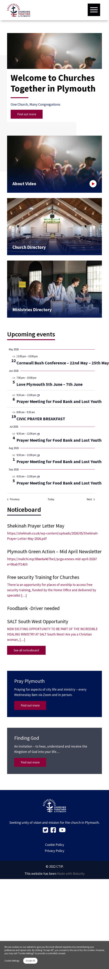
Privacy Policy (54, 851)
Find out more (26, 114)
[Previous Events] (13, 499)
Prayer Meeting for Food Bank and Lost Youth (59, 401)
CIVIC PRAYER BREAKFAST (41, 419)
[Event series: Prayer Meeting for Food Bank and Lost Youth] (38, 395)
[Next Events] (91, 499)
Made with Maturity (71, 873)
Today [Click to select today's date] (51, 499)
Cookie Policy (54, 844)
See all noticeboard (26, 650)
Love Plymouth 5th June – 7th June (50, 384)
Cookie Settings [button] (11, 960)
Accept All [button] (30, 960)
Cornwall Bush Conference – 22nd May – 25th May (63, 363)
